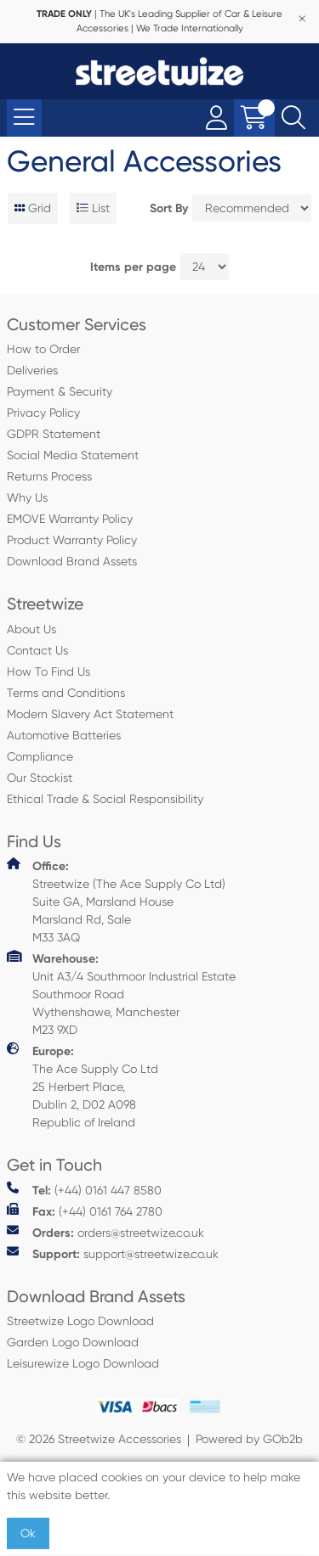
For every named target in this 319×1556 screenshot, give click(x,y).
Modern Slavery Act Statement (90, 714)
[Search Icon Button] (293, 118)
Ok (28, 1533)
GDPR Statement (53, 434)
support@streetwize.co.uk (113, 1253)
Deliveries (32, 370)
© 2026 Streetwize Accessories (98, 1439)
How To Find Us (48, 671)
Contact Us (37, 650)
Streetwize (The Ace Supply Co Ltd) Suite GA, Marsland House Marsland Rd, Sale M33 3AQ (116, 900)
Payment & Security (59, 391)
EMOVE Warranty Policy (70, 518)
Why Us (27, 497)
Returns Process (49, 476)
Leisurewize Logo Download (83, 1363)
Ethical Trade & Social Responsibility (105, 799)
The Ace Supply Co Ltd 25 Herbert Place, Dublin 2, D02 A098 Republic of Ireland (82, 1085)
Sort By (169, 208)
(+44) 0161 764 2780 (84, 1211)
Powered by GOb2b (249, 1439)
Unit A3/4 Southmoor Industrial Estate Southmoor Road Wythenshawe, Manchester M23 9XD (121, 993)
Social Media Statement (73, 455)
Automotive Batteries (64, 735)
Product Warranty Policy (72, 540)
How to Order (43, 349)
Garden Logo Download (73, 1342)
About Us (31, 629)
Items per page (133, 267)
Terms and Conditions (66, 692)
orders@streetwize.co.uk (105, 1232)
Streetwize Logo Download (80, 1321)
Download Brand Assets (72, 561)
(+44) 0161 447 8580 (84, 1190)
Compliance (40, 756)
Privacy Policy (43, 412)
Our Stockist (39, 777)
